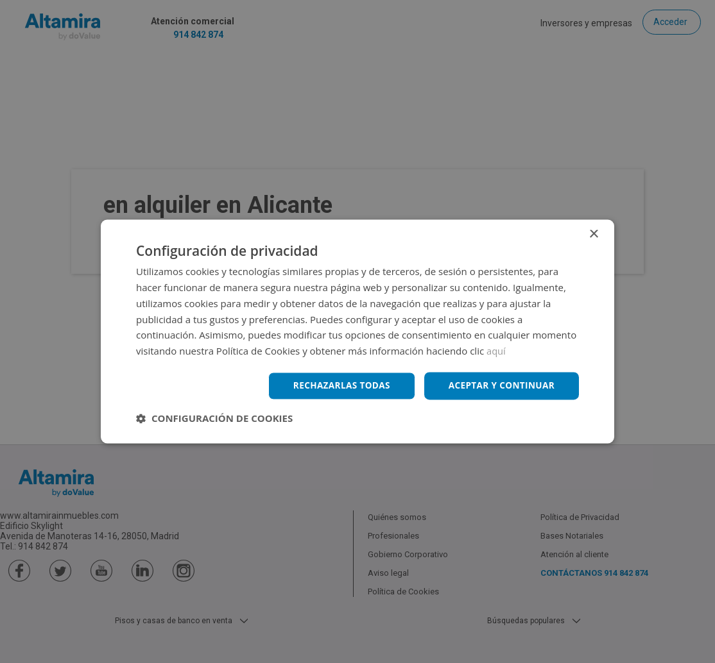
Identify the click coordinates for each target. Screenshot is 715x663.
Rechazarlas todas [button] (336, 386)
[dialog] (357, 331)
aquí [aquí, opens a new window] (496, 350)
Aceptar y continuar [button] (500, 386)
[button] (214, 418)
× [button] (593, 234)
